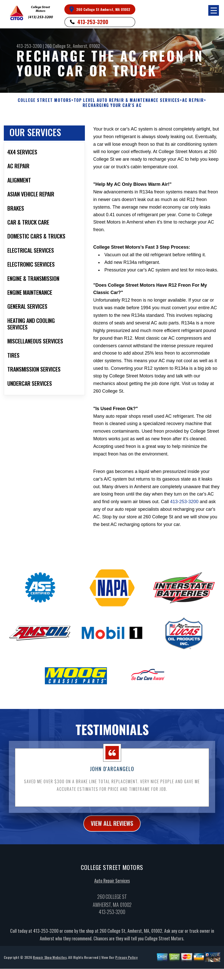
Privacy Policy (126, 961)
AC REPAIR (193, 100)
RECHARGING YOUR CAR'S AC (112, 105)
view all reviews (112, 827)
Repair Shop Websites (49, 961)
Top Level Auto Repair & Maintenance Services (127, 100)
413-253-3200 (92, 22)
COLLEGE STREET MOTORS (44, 100)
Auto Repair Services (112, 885)
